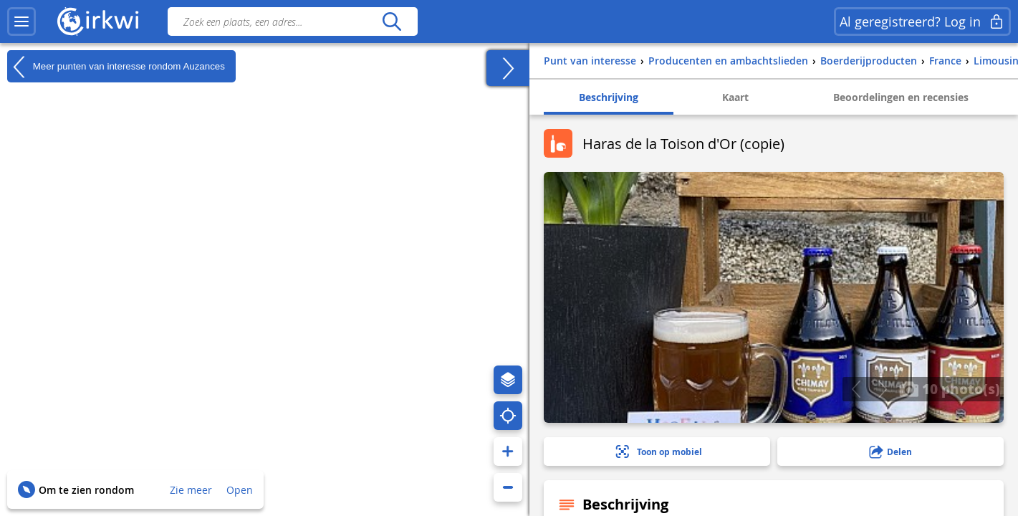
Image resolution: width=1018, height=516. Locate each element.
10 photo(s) (949, 388)
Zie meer (191, 490)
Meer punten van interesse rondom (116, 66)
